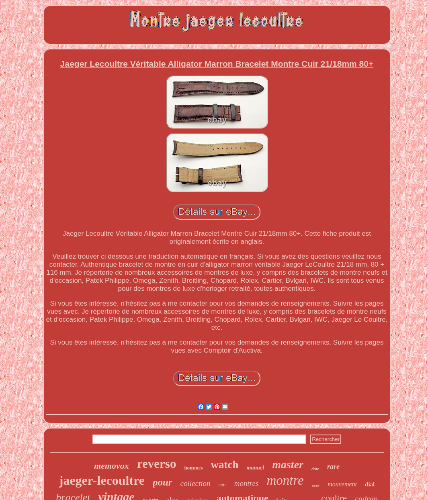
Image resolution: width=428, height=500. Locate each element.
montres (246, 483)
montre (284, 480)
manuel (255, 468)
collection (195, 483)
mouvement (342, 484)
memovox (111, 466)
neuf (316, 485)
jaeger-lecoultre (102, 480)
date (315, 468)
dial (370, 484)
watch (225, 465)
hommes (193, 468)
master (287, 464)
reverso (156, 464)
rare (333, 467)
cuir (222, 485)
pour (162, 482)
